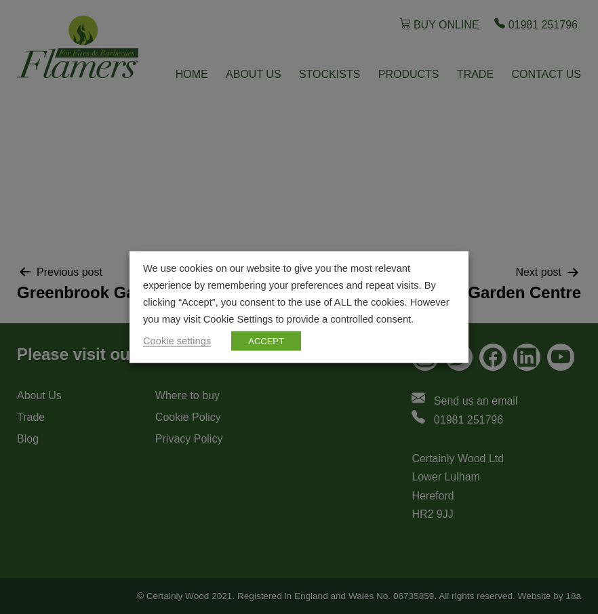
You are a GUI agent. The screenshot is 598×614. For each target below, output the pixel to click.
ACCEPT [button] (266, 340)
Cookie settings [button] (177, 340)
